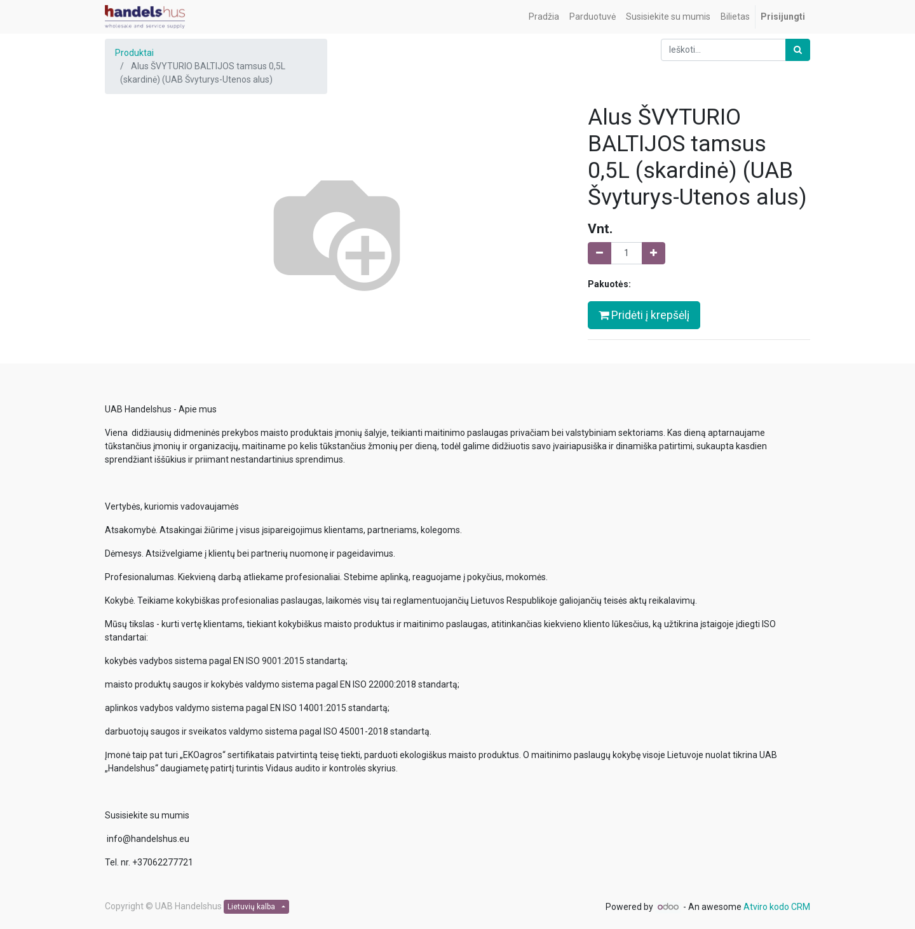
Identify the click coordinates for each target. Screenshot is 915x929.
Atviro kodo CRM (776, 907)
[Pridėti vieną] (653, 253)
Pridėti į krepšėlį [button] (644, 315)
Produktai (134, 53)
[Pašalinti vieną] (599, 253)
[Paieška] (797, 50)
